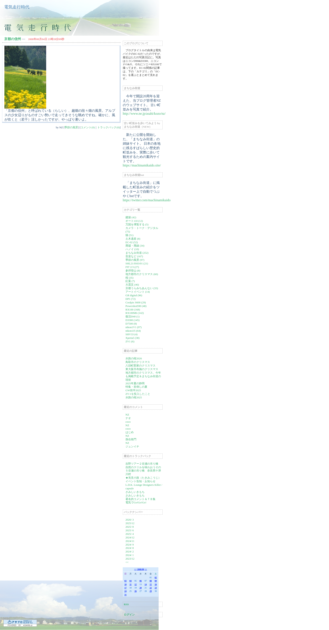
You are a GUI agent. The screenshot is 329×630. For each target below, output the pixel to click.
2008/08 (140, 569)
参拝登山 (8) (132, 270)
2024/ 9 (129, 544)
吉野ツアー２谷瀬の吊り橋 (141, 463)
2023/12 (129, 558)
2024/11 (129, 541)
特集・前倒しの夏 (136, 386)
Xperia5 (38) (132, 337)
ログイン (129, 614)
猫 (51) (129, 235)
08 (151, 581)
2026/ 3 (129, 519)
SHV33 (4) (131, 334)
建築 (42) (130, 217)
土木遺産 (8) (132, 238)
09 (156, 581)
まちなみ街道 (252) (136, 252)
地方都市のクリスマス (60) (141, 274)
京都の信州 (12, 39)
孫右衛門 (130, 439)
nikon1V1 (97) (133, 327)
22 (151, 588)
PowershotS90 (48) (135, 306)
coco (128, 421)
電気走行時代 (16, 7)
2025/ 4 (129, 533)
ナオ (128, 418)
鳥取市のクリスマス (137, 362)
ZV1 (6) (129, 341)
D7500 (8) (131, 323)
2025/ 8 (129, 526)
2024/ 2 (129, 551)
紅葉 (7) (130, 281)
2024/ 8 (129, 547)
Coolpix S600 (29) (135, 302)
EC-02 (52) (131, 242)
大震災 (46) (132, 284)
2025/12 (129, 523)
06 (141, 581)
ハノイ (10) (132, 249)
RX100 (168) (132, 309)
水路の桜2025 (133, 397)
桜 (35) (129, 277)
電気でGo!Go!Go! (135, 502)
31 (125, 595)
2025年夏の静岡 (135, 383)
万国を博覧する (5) (136, 224)
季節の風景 (71, 127)
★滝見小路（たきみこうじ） (143, 477)
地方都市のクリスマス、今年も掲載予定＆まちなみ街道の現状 (143, 376)
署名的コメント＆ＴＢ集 (140, 499)
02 (156, 577)
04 (130, 581)
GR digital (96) (133, 295)
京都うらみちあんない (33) (141, 288)
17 (125, 588)
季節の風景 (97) (134, 259)
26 (135, 591)
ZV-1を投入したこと (137, 393)
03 (125, 581)
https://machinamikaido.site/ (142, 165)
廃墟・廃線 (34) (134, 245)
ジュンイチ (132, 446)
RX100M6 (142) (134, 312)
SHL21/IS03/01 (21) (136, 263)
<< (127, 562)
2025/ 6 (129, 530)
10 (125, 584)
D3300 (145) (132, 320)
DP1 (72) (130, 298)
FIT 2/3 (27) (132, 267)
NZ (127, 414)
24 (125, 591)
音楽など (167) (134, 256)
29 (151, 591)
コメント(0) (88, 127)
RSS (126, 604)
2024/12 (129, 537)
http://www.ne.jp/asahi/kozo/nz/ (144, 113)
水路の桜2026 (133, 358)
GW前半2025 (133, 390)
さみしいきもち (135, 492)
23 (156, 588)
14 (146, 584)
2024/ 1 (129, 555)
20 (141, 588)
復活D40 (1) (132, 316)
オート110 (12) (134, 220)
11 (130, 584)
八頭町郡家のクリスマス (140, 365)
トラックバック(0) (108, 127)
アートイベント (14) (137, 291)
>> (146, 569)
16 (156, 584)
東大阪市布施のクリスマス (141, 369)
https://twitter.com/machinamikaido (147, 200)
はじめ (129, 432)
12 (135, 584)
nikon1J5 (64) (133, 330)
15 (151, 584)
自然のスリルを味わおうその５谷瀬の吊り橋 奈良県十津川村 (143, 471)
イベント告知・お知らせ (140, 481)
